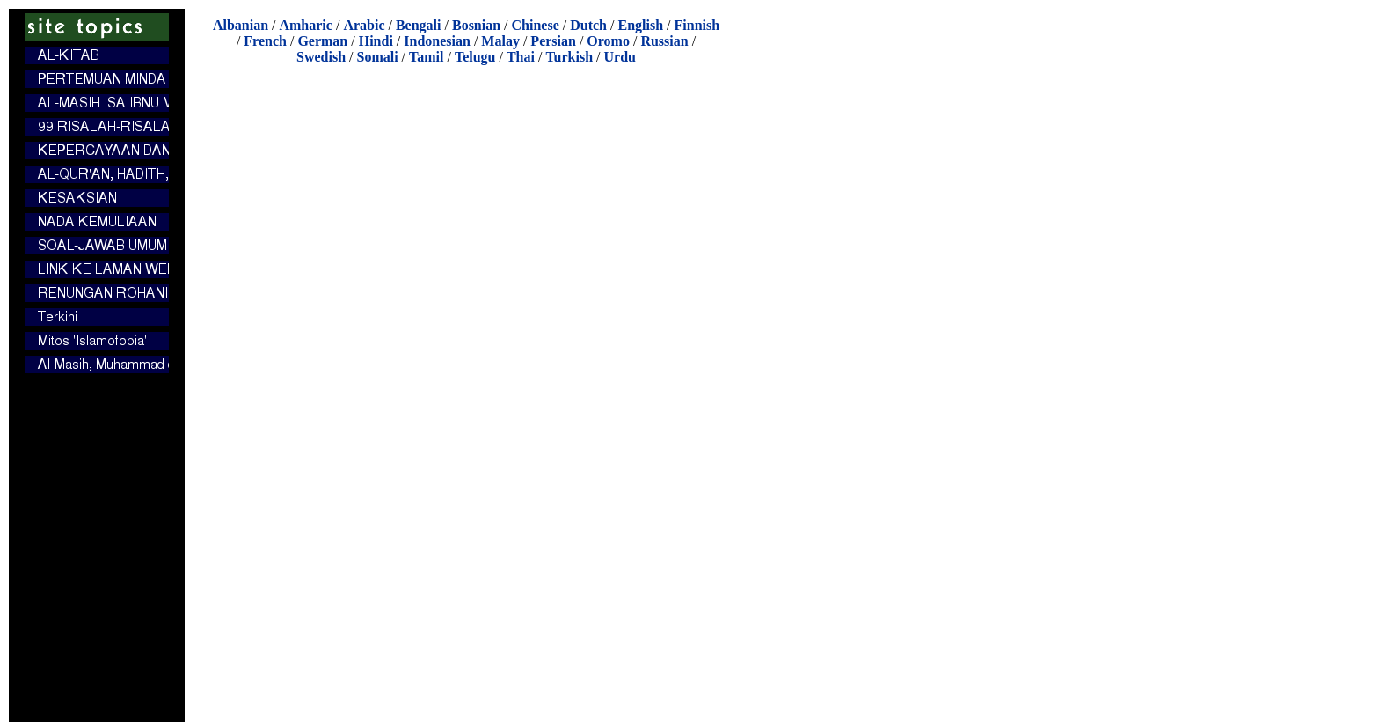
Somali (377, 56)
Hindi (376, 40)
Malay (500, 40)
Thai (521, 56)
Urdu (620, 56)
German (322, 40)
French (265, 40)
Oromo (608, 40)
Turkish (569, 56)
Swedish (321, 56)
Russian (664, 40)
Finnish (697, 25)
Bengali (418, 25)
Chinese (535, 25)
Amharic (305, 25)
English (640, 25)
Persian (553, 40)
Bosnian (476, 25)
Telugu (475, 56)
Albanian (240, 25)
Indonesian (437, 40)
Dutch (588, 25)
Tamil (426, 56)
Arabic (363, 25)
